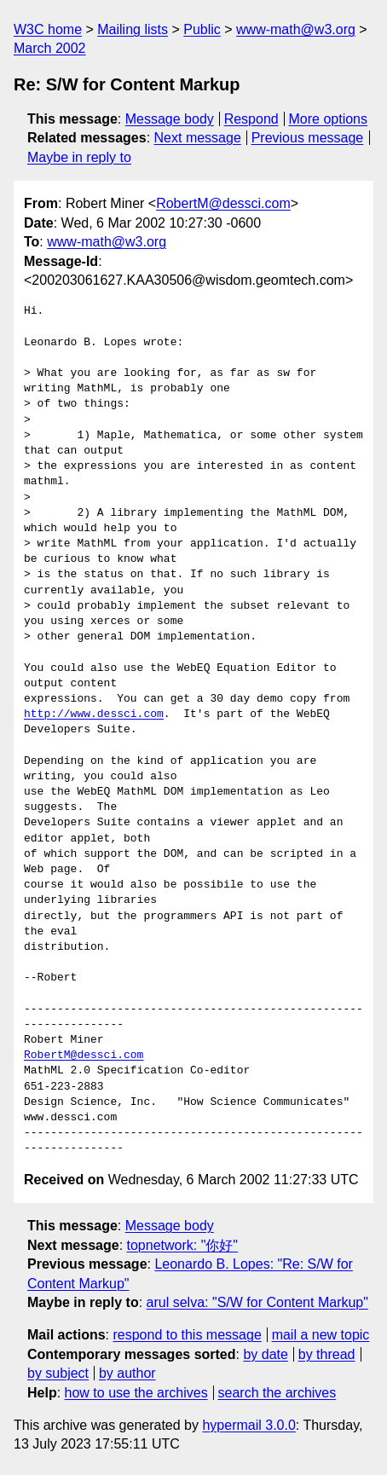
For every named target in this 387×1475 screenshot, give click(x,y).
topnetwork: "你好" (183, 1245)
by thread (326, 1354)
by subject (58, 1373)
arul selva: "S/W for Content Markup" (257, 1302)
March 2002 (50, 48)
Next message (197, 137)
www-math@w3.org (295, 29)
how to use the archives (136, 1392)
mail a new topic (321, 1335)
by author (127, 1373)
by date (265, 1354)
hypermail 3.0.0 (248, 1425)
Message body (169, 119)
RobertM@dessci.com (223, 203)
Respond (251, 119)
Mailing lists (132, 29)
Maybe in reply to (79, 157)
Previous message (307, 137)
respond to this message (187, 1335)
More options (328, 119)
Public (202, 29)
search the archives (277, 1392)
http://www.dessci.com (94, 714)
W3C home (48, 29)
